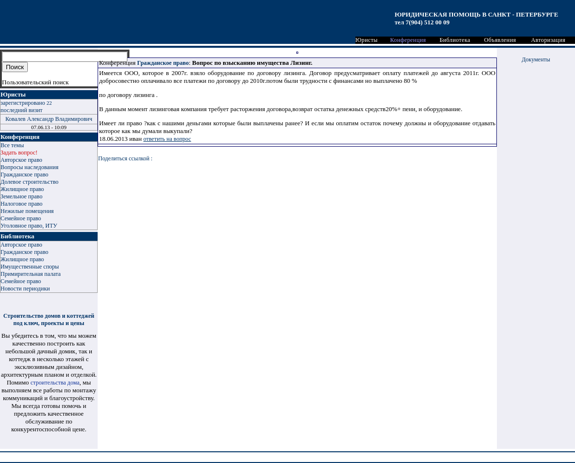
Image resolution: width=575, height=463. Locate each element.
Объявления (500, 40)
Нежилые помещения (27, 211)
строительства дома (55, 382)
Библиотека (455, 40)
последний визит (21, 110)
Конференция (408, 40)
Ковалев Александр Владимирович (48, 119)
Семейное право (20, 218)
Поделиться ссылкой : (125, 158)
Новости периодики (25, 288)
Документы (536, 59)
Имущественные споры (29, 266)
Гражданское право (24, 174)
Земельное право (21, 196)
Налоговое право (21, 203)
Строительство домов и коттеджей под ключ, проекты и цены (48, 319)
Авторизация (548, 40)
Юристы (366, 40)
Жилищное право (22, 189)
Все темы (12, 145)
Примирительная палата (30, 273)
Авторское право (21, 159)
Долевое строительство (29, 181)
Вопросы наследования (29, 167)
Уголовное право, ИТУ (28, 225)
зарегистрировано (26, 102)
